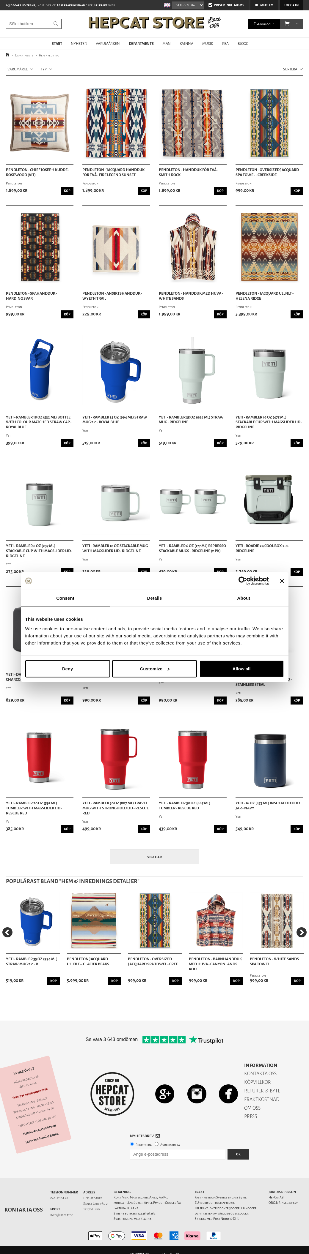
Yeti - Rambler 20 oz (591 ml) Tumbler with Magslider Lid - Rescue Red (34, 808)
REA (225, 43)
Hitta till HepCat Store (42, 1137)
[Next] (302, 932)
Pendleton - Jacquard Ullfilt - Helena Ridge (265, 296)
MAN (166, 43)
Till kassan (262, 23)
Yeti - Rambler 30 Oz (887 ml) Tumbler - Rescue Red (184, 806)
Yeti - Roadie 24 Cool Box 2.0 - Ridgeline (262, 548)
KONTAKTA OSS (260, 1073)
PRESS (250, 1116)
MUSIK (207, 43)
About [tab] (243, 598)
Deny (67, 668)
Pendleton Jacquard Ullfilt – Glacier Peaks (88, 961)
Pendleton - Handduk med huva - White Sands (191, 296)
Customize (155, 668)
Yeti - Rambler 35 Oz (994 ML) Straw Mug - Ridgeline (191, 420)
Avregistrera (170, 1145)
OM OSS (252, 1108)
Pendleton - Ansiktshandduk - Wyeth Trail (112, 296)
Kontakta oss (23, 1209)
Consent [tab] (65, 598)
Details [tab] (154, 598)
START (57, 43)
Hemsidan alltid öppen (40, 1129)
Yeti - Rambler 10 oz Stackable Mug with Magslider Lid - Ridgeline (115, 548)
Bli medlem (264, 5)
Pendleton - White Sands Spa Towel (274, 961)
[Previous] (7, 932)
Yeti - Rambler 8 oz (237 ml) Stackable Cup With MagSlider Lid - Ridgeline (39, 551)
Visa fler (154, 857)
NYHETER (79, 43)
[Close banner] (282, 581)
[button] (287, 24)
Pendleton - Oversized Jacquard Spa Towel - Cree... (154, 961)
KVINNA (186, 43)
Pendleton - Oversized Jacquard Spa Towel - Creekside (267, 172)
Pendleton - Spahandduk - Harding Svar (31, 296)
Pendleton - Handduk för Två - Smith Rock (188, 172)
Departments (24, 55)
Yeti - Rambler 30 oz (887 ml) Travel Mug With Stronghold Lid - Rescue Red (115, 808)
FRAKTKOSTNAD (262, 1099)
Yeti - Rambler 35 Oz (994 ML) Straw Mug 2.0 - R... (31, 961)
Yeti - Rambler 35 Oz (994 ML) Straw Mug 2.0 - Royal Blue (114, 420)
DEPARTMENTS (141, 43)
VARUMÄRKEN (108, 43)
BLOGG (243, 43)
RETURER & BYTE (262, 1091)
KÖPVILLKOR (257, 1082)
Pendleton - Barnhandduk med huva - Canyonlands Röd (215, 963)
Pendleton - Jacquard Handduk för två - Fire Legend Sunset (113, 172)
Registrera (144, 1145)
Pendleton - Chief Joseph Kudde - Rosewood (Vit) (37, 172)
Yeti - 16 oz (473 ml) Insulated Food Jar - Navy (268, 806)
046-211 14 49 (59, 1198)
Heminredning (49, 55)
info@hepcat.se (61, 1215)
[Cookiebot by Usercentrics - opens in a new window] (243, 581)
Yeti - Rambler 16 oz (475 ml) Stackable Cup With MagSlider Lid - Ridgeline (269, 422)
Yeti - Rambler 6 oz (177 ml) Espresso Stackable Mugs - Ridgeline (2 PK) (192, 548)
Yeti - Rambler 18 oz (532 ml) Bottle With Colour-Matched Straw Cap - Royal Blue (39, 422)
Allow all (242, 668)
